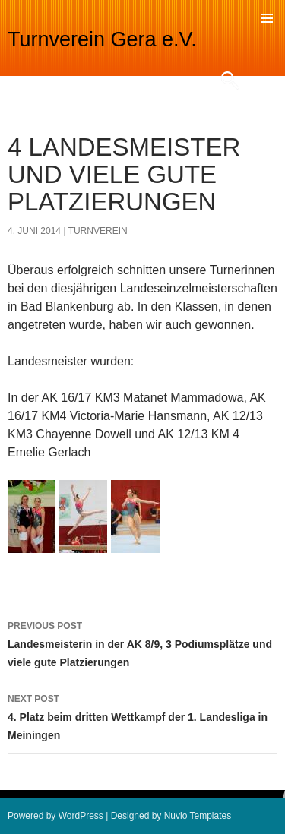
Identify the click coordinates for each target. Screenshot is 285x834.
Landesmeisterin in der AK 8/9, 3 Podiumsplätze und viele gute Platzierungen (142, 642)
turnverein (98, 231)
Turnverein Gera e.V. (102, 39)
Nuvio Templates (198, 815)
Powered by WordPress (55, 815)
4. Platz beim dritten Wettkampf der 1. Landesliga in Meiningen (142, 715)
